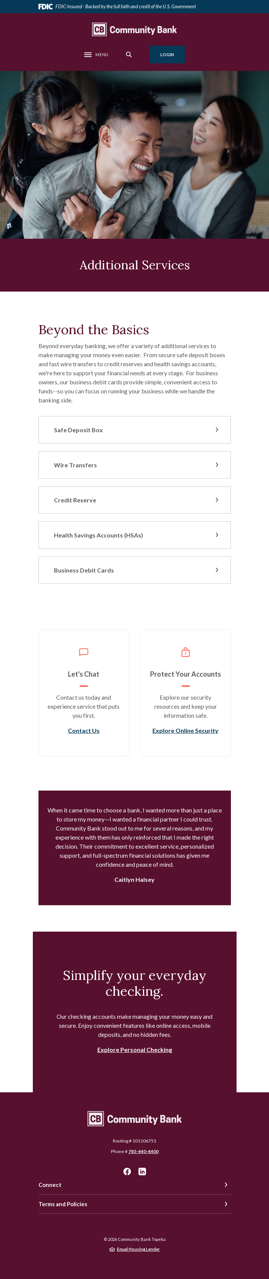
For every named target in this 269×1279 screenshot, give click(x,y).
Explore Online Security (185, 730)
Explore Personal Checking (134, 1049)
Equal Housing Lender (138, 1249)
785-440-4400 (143, 1151)
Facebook (127, 1171)
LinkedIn (142, 1171)
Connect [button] (49, 1184)
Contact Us (84, 730)
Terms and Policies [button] (62, 1204)
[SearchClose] (129, 54)
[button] (135, 429)
